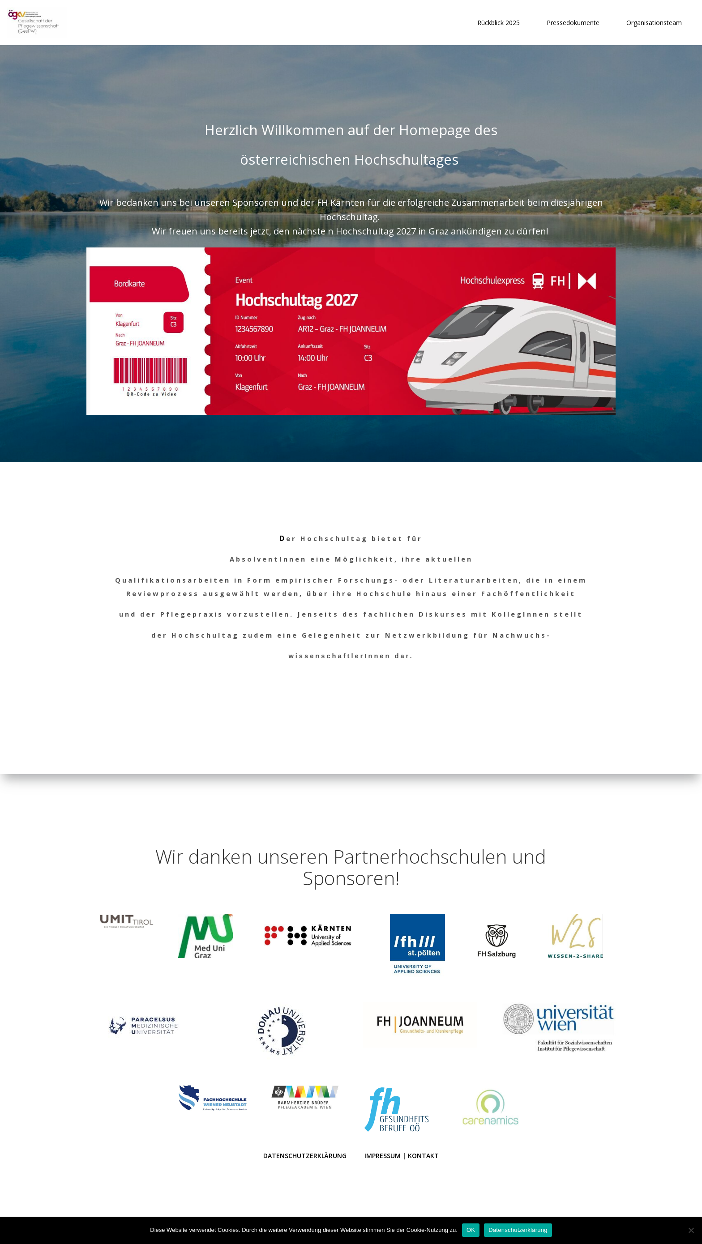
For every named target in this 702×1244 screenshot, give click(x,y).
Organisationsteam (653, 22)
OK (471, 1230)
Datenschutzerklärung (305, 1152)
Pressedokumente (572, 22)
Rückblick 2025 (498, 22)
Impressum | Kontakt (401, 1152)
